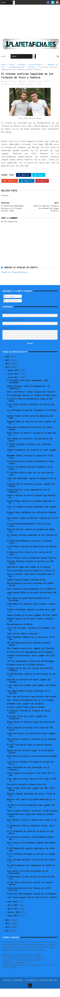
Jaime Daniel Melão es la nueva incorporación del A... (32, 602)
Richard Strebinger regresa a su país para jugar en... (31, 619)
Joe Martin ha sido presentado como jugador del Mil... (31, 814)
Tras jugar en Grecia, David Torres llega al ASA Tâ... (31, 788)
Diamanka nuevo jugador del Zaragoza (25, 712)
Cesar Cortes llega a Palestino (22, 642)
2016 (7, 372)
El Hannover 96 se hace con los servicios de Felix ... (29, 561)
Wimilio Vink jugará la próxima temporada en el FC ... (31, 808)
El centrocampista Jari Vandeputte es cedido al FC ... (31, 875)
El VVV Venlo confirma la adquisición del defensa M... (32, 556)
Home (3, 58)
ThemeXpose (18, 989)
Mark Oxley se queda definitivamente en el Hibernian (28, 607)
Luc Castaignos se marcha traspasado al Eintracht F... (32, 419)
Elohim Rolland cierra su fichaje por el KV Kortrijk (29, 897)
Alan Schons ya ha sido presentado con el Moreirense (27, 880)
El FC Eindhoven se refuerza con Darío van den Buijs (30, 840)
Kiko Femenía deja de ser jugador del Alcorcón (30, 657)
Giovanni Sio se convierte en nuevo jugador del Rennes (31, 493)
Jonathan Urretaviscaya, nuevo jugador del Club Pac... (31, 665)
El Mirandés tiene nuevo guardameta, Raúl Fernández (27, 390)
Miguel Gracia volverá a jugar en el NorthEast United (30, 760)
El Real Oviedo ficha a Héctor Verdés (25, 715)
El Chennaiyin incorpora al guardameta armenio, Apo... (31, 846)
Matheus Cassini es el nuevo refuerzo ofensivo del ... (30, 628)
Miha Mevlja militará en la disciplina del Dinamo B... (32, 765)
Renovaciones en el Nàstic (20, 633)
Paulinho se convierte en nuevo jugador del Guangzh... (29, 689)
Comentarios (11, 309)
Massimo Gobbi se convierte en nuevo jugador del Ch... (31, 431)
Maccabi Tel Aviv (8, 92)
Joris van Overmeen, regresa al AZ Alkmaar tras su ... (31, 637)
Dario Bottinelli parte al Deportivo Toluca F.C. (31, 579)
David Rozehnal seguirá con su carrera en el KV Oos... (30, 646)
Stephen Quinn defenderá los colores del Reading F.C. (31, 521)
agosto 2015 (13, 378)
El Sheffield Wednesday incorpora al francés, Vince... (29, 550)
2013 (7, 932)
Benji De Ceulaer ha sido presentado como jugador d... (32, 516)
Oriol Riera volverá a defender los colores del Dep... (31, 414)
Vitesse (32, 69)
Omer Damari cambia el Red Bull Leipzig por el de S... (32, 527)
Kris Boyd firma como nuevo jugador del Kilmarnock (27, 726)
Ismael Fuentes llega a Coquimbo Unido (26, 588)
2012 (7, 935)
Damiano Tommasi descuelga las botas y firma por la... (31, 803)
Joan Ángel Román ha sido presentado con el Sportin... (28, 700)
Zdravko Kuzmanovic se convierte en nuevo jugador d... (32, 459)
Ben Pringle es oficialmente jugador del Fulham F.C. (31, 852)
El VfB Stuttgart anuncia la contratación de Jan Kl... (31, 683)
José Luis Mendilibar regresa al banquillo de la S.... (31, 487)
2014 (7, 928)
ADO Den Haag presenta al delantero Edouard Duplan (28, 652)
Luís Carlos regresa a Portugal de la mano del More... (30, 771)
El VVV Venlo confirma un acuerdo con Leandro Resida (30, 892)
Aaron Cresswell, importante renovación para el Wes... (31, 583)
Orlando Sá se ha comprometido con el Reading (30, 660)
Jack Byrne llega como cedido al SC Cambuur (29, 575)
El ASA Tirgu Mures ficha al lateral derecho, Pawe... (30, 754)
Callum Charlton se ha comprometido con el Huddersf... (28, 499)
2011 (7, 939)
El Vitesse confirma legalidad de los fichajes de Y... (32, 544)
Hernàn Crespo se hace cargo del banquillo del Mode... (30, 425)
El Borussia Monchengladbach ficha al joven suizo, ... (28, 533)
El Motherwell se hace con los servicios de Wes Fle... (30, 886)
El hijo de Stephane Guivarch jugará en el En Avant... (30, 476)
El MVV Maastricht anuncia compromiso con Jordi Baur (31, 857)
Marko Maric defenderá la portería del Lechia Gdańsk (30, 436)
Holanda (21, 66)
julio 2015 (13, 382)
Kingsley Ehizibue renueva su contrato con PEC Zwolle (30, 570)
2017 (7, 368)
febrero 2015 (14, 920)
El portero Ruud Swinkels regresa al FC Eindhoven (32, 902)
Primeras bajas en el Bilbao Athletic (26, 673)
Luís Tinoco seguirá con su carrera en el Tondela (32, 905)
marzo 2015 (13, 917)
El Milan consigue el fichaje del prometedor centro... (29, 453)
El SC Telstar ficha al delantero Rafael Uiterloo (32, 566)
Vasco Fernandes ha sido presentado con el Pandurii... (28, 777)
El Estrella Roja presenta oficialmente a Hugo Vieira (30, 470)
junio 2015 (13, 386)
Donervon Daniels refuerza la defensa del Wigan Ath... (30, 539)
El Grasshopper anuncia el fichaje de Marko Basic (32, 403)
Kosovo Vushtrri (36, 66)
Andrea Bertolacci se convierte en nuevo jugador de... (31, 743)
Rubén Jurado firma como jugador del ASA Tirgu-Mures (31, 797)
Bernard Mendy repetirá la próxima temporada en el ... (31, 510)
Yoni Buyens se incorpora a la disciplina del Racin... (30, 448)
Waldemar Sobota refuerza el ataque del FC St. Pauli (30, 465)
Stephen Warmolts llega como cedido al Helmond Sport (30, 823)
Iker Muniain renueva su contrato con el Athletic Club (32, 748)
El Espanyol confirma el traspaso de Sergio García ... (28, 720)
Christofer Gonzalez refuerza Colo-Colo (26, 793)
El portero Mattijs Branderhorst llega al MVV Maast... (30, 408)
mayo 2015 (12, 910)
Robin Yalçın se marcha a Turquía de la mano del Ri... (31, 442)
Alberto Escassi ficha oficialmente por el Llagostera (28, 395)
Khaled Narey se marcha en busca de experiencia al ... (31, 731)
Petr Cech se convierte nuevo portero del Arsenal (32, 705)
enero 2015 (13, 924)
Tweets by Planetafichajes (14, 280)
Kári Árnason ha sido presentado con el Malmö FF (31, 597)
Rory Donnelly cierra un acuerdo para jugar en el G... (32, 829)
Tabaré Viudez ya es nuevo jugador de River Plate (32, 623)
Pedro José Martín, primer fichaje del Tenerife (31, 400)
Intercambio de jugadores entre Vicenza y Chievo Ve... (31, 613)
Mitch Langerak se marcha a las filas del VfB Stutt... (30, 737)
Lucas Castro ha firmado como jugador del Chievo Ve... (31, 694)
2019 (7, 365)
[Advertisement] (30, 23)
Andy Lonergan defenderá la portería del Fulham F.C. (31, 869)
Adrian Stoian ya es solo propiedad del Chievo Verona (30, 592)
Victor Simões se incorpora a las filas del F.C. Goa (31, 782)
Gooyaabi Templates (48, 989)
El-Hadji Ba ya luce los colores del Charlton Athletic (30, 677)
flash (12, 66)
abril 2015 (13, 913)
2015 (7, 375)
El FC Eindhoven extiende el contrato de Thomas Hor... (31, 863)
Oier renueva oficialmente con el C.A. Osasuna (30, 708)
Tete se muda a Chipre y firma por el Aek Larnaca (32, 819)
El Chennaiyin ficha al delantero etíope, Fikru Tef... (31, 835)
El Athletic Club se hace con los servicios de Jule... (30, 482)
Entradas (9, 304)
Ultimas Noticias (16, 69)
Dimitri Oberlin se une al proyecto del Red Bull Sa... (31, 504)
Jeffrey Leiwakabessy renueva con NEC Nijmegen (30, 669)
